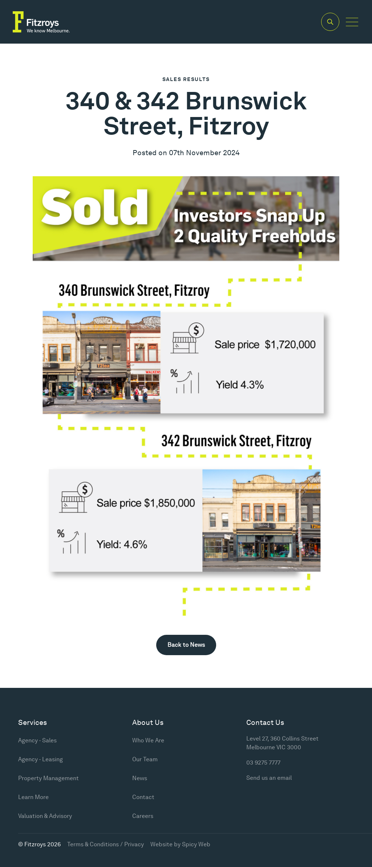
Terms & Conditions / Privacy (105, 844)
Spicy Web (196, 844)
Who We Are (148, 740)
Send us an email (269, 777)
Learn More (33, 797)
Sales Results (186, 79)
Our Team (145, 759)
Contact (143, 797)
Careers (142, 815)
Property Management (48, 778)
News (139, 778)
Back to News (186, 644)
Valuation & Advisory (45, 815)
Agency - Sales (37, 740)
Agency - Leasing (40, 759)
